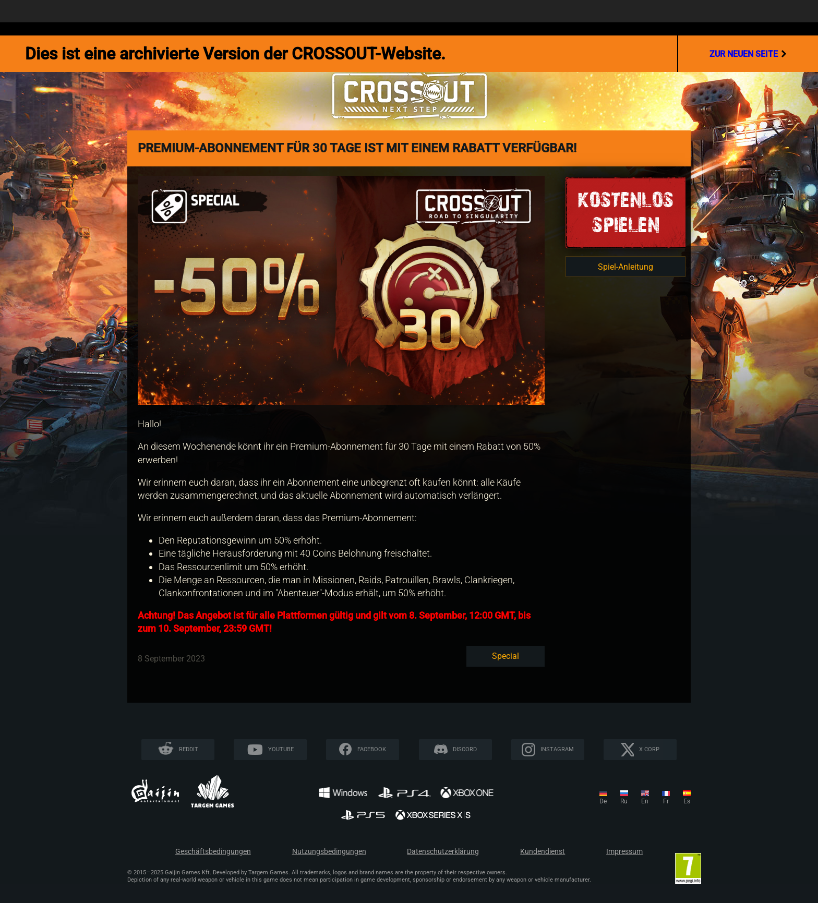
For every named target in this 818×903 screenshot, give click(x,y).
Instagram (557, 749)
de (603, 801)
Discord (465, 749)
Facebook (371, 749)
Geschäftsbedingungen (213, 851)
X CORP (649, 749)
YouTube (281, 749)
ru (624, 801)
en (644, 801)
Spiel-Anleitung (625, 267)
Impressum (624, 851)
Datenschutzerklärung (443, 851)
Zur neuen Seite (748, 54)
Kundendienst (542, 851)
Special (505, 656)
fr (666, 801)
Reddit (188, 749)
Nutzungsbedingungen (329, 851)
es (686, 801)
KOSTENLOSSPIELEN (625, 212)
